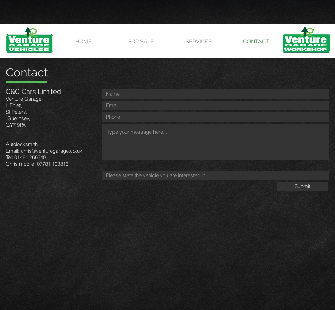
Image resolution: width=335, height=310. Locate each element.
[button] (141, 41)
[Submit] (302, 186)
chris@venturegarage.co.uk (51, 150)
